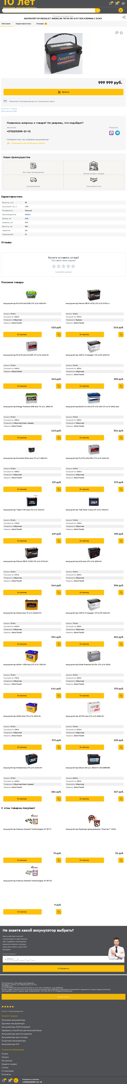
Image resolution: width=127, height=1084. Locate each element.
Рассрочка (7, 1060)
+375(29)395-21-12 (19, 131)
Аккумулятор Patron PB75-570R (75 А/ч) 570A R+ (25, 561)
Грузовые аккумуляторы (13, 1023)
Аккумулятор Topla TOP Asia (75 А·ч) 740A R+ (24, 510)
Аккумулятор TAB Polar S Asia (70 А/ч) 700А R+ (87, 510)
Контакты (6, 1074)
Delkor (28, 215)
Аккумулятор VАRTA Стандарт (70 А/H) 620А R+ (88, 613)
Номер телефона (10, 954)
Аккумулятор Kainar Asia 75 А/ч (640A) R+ (22, 613)
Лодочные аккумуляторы (14, 1040)
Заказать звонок (63, 997)
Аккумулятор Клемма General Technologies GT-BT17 (27, 829)
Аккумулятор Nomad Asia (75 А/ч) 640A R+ (22, 768)
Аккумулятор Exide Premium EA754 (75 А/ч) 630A (88, 665)
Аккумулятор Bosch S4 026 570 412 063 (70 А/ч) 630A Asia (92, 407)
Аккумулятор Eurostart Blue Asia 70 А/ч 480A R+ (25, 458)
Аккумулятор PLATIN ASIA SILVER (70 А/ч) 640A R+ (26, 355)
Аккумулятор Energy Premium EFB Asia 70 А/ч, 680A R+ (28, 407)
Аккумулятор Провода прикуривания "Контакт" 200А (91, 829)
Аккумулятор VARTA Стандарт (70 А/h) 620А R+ (88, 355)
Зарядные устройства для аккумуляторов (22, 1030)
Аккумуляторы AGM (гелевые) (16, 1027)
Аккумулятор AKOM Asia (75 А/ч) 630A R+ (22, 716)
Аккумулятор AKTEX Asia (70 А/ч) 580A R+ (85, 716)
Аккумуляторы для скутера (15, 1037)
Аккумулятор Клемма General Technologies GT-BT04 (27, 881)
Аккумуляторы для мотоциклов (17, 1034)
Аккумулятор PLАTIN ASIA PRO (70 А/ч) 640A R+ (87, 458)
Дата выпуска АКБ (9, 111)
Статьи (5, 1067)
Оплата (5, 1057)
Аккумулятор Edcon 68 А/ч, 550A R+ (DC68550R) (88, 768)
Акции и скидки (9, 1064)
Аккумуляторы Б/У (10, 1044)
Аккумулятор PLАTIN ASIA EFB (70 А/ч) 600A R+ (24, 303)
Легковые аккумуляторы (13, 1020)
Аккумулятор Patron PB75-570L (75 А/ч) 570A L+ (88, 303)
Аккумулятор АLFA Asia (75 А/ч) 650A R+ (84, 561)
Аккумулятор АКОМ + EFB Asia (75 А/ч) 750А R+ (24, 665)
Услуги (5, 1053)
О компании (8, 1071)
